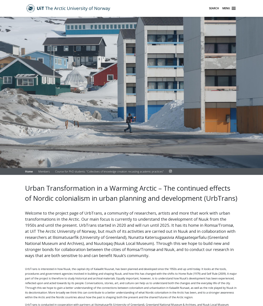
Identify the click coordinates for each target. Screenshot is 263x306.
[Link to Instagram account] (170, 171)
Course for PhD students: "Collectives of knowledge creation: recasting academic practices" (109, 171)
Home (29, 171)
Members (44, 171)
